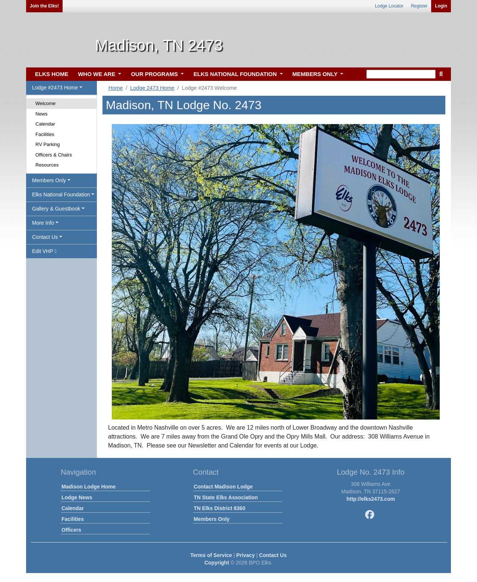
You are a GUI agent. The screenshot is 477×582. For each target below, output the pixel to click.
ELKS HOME (51, 74)
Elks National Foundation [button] (61, 194)
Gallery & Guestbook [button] (56, 209)
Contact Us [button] (45, 237)
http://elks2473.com (371, 499)
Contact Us (273, 555)
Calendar (45, 124)
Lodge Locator (389, 6)
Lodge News (76, 497)
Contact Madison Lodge (223, 487)
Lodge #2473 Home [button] (55, 88)
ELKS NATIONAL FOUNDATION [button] (235, 74)
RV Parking (47, 144)
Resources (47, 165)
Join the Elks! (44, 6)
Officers (71, 530)
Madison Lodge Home (88, 487)
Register (419, 6)
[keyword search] (401, 74)
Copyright (216, 563)
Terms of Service (211, 555)
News (41, 114)
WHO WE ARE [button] (97, 74)
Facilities (44, 134)
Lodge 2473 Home (152, 88)
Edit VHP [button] (44, 251)
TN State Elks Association (226, 497)
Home (115, 88)
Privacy (245, 555)
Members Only (212, 519)
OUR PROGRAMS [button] (155, 74)
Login (441, 6)
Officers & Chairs (53, 155)
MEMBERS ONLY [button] (316, 74)
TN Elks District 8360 (220, 508)
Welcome (45, 103)
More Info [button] (43, 223)
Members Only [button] (49, 180)
